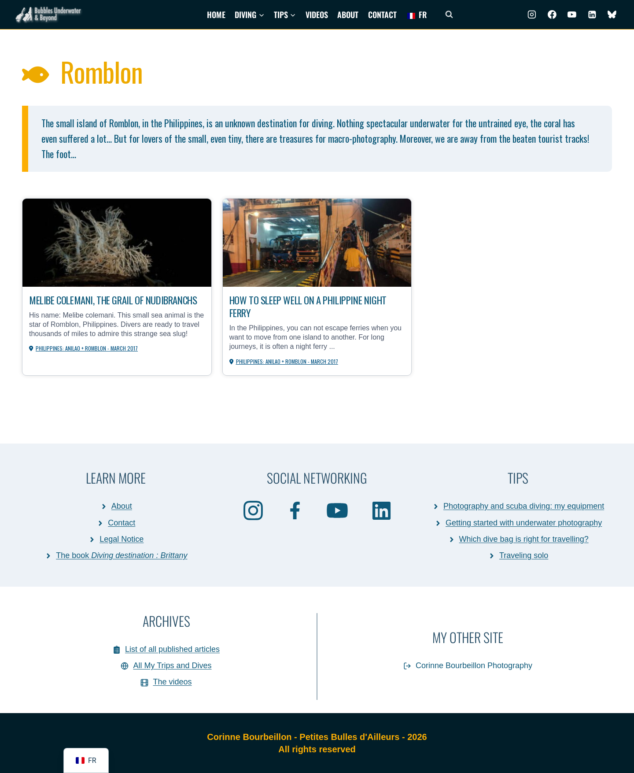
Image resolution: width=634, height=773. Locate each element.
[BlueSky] (612, 14)
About (347, 14)
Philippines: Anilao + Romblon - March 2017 (88, 362)
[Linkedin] (592, 14)
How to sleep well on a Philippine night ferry (315, 306)
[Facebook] (552, 14)
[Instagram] (532, 14)
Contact (382, 14)
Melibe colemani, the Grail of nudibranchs (92, 306)
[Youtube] (572, 14)
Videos (317, 14)
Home (216, 14)
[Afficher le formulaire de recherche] (449, 14)
